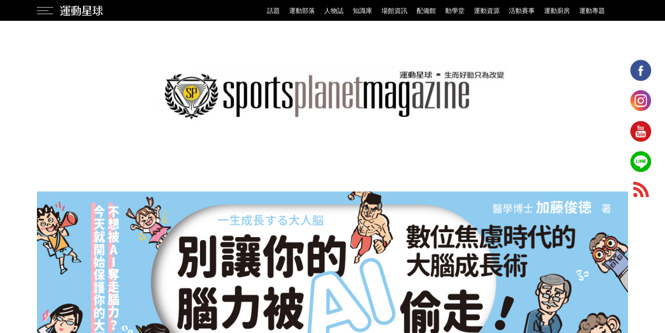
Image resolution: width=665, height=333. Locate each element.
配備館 (426, 10)
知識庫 (362, 10)
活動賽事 (522, 10)
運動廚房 (557, 10)
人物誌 (334, 10)
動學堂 (455, 10)
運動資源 (487, 10)
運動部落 (302, 10)
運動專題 (592, 10)
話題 (273, 10)
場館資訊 (394, 10)
